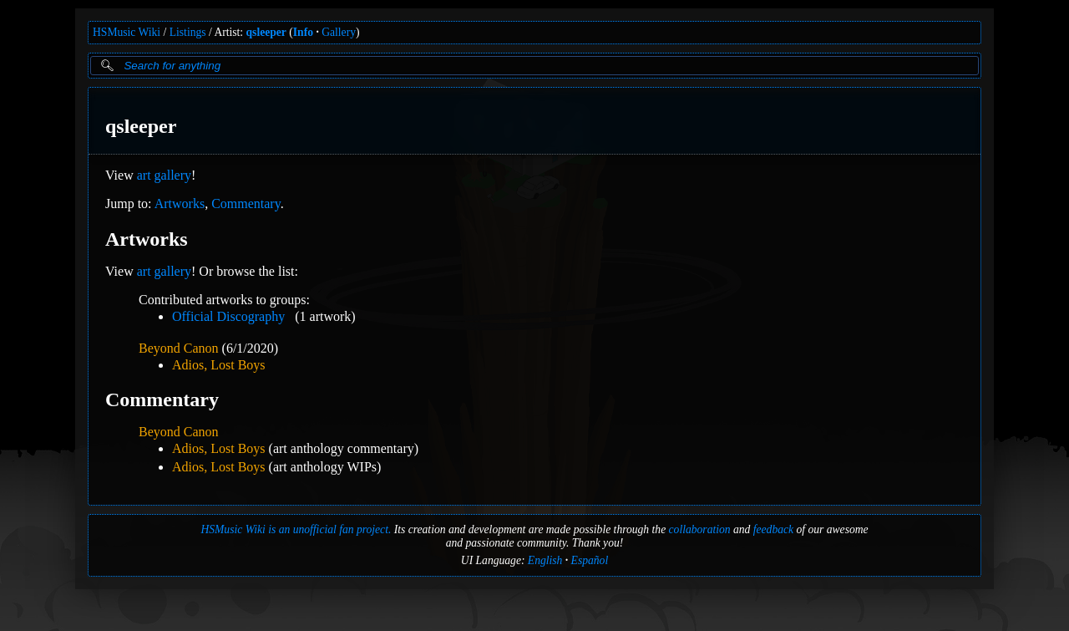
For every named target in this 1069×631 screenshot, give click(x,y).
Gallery (339, 32)
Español (590, 560)
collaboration (700, 529)
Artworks (180, 203)
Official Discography (228, 316)
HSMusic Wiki (126, 32)
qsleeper (266, 32)
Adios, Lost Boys (219, 365)
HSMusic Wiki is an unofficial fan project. (295, 529)
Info (303, 32)
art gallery (164, 175)
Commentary (246, 203)
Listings (188, 32)
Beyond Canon (179, 348)
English (545, 560)
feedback (773, 529)
